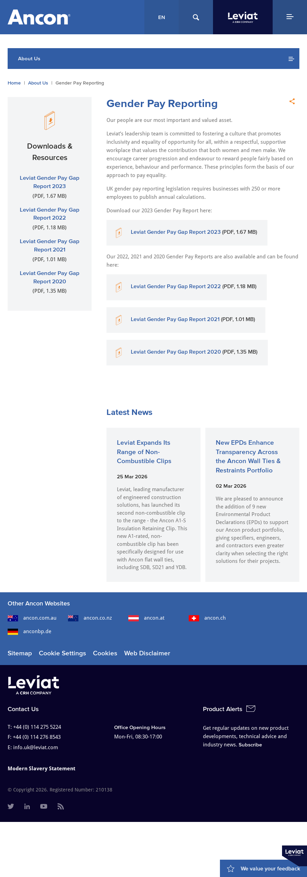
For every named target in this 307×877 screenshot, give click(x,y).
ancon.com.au (32, 618)
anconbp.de (29, 631)
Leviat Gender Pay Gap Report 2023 (176, 232)
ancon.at (146, 618)
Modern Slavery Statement (41, 768)
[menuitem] (11, 807)
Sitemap (20, 653)
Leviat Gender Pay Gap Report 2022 (176, 286)
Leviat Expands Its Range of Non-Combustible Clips (144, 451)
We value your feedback (270, 868)
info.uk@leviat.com (35, 747)
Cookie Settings (62, 653)
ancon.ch (207, 618)
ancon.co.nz (90, 618)
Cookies (105, 653)
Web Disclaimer (147, 653)
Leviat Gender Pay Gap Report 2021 (175, 319)
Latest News (129, 412)
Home (14, 83)
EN (161, 17)
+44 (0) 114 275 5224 (37, 727)
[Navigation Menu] (290, 17)
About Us (38, 83)
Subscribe (250, 744)
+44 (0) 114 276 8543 (37, 737)
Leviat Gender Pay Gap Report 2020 (176, 351)
